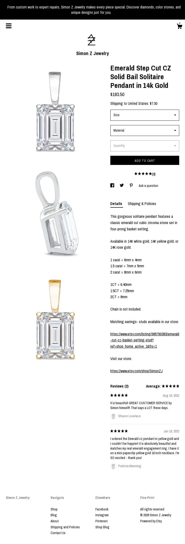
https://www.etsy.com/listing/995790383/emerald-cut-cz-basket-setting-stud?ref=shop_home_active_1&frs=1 (144, 340)
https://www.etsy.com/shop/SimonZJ (136, 371)
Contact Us (58, 533)
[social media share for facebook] (112, 186)
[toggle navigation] (9, 25)
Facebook (101, 509)
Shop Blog (102, 527)
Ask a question (148, 186)
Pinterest (101, 521)
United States (138, 103)
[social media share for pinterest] (131, 186)
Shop (54, 509)
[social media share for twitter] (122, 186)
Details (116, 203)
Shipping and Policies (65, 527)
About (55, 521)
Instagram (102, 515)
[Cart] (179, 27)
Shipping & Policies (142, 203)
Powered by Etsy (151, 521)
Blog (54, 515)
